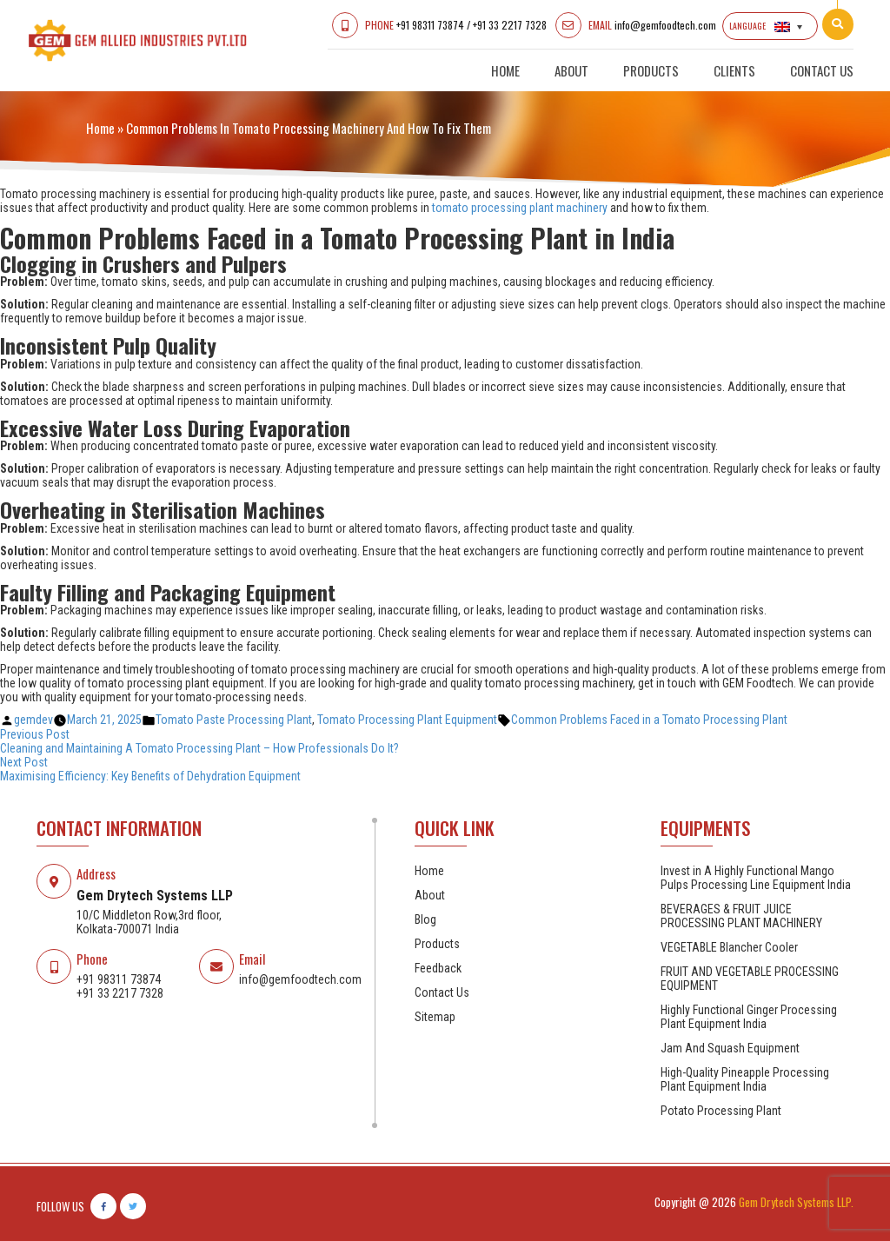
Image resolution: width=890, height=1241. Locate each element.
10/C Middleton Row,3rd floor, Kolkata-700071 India (149, 922)
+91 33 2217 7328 (510, 24)
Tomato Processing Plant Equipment (407, 720)
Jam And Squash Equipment (730, 1048)
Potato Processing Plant (721, 1111)
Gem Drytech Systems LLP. (796, 1202)
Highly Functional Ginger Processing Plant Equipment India (749, 1017)
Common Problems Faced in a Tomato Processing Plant (649, 720)
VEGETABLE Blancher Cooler (729, 947)
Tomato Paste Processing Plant (234, 720)
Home (505, 70)
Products (651, 70)
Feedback (438, 968)
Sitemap (435, 1017)
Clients (734, 70)
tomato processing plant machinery (520, 208)
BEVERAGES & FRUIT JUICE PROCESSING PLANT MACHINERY (741, 916)
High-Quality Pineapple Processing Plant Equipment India (745, 1079)
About (571, 70)
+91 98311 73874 (430, 24)
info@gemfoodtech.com (665, 24)
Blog (425, 919)
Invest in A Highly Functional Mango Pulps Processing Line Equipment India (756, 878)
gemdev (33, 720)
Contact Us (821, 70)
